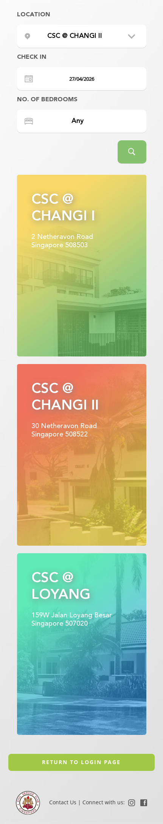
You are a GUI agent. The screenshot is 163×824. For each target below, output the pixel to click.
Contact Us (63, 802)
